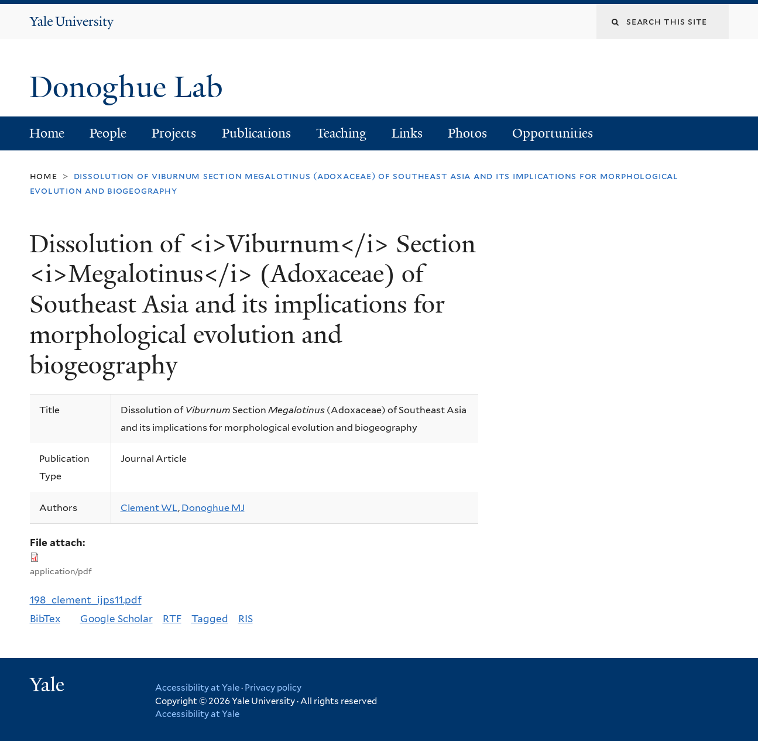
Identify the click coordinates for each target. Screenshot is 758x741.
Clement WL (149, 507)
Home (46, 133)
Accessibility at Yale (197, 687)
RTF (172, 619)
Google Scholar (116, 619)
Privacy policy (273, 687)
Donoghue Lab (133, 87)
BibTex (45, 619)
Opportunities (552, 133)
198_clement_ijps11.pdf (86, 600)
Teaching (341, 133)
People (108, 133)
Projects (174, 133)
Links (407, 133)
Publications (256, 133)
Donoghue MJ (213, 507)
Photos (467, 133)
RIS (245, 619)
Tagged (209, 619)
